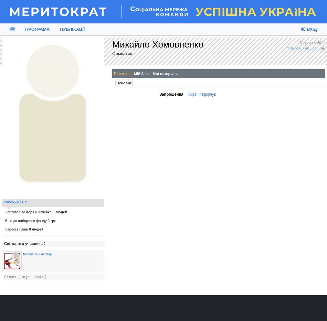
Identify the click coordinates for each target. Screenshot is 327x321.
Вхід (309, 29)
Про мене (122, 74)
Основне (124, 83)
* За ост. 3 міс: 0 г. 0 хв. (306, 48)
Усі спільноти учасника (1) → (27, 277)
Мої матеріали (165, 74)
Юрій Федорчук (202, 94)
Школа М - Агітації (38, 254)
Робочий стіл (15, 202)
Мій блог (141, 74)
